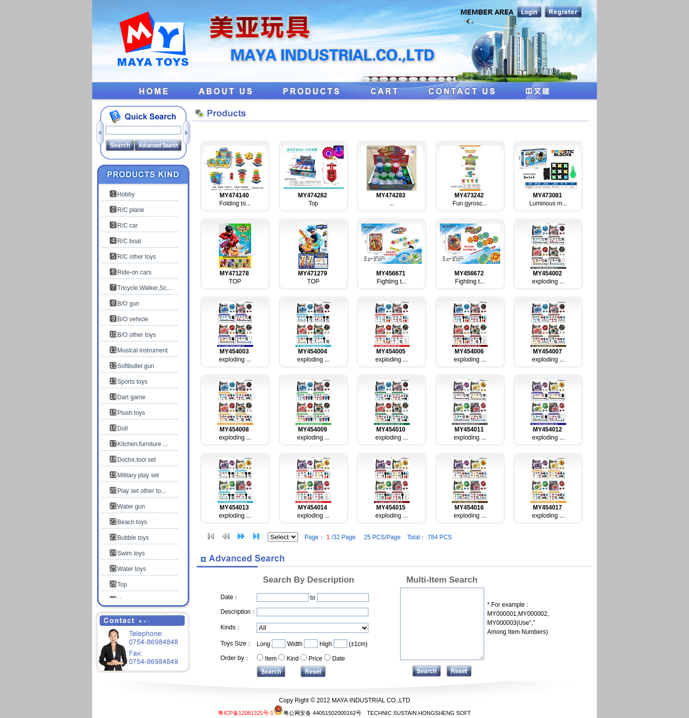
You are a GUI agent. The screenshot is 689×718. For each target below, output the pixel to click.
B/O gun (128, 303)
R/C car (127, 225)
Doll (122, 428)
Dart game (131, 397)
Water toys (131, 568)
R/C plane (130, 209)
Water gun (131, 506)
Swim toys (131, 553)
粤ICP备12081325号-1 (245, 713)
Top (122, 584)
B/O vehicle (132, 319)
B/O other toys (136, 334)
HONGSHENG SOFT (444, 713)
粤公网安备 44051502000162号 (317, 713)
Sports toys (132, 381)
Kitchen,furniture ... (142, 444)
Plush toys (131, 412)
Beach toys (132, 522)
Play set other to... (141, 490)
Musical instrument (142, 350)
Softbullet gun (135, 366)
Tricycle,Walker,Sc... (144, 288)
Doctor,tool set (136, 459)
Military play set (138, 475)
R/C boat (129, 241)
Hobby (126, 194)
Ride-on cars (134, 272)
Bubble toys (133, 537)
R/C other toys (136, 256)
